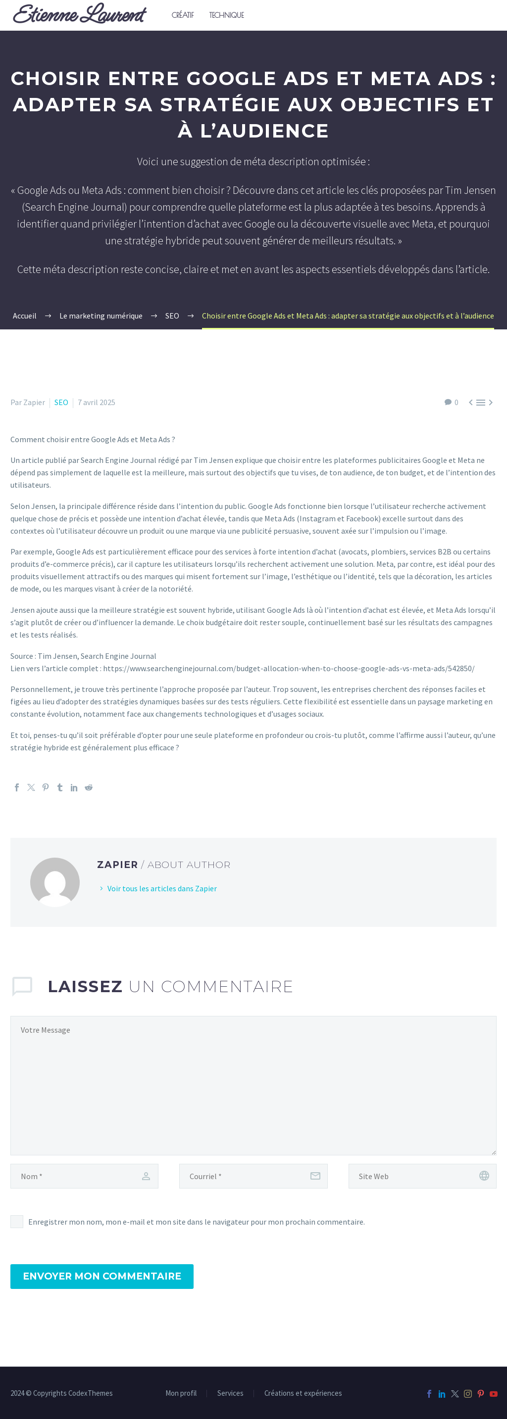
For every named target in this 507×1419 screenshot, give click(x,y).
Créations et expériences (303, 1393)
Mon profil (181, 1393)
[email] (253, 1176)
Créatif (183, 15)
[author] (84, 1176)
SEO (61, 402)
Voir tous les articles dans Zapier (162, 888)
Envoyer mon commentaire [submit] (102, 1276)
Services (230, 1393)
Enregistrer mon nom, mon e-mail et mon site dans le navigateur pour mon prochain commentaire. (196, 1222)
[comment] (253, 1085)
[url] (423, 1176)
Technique (226, 15)
